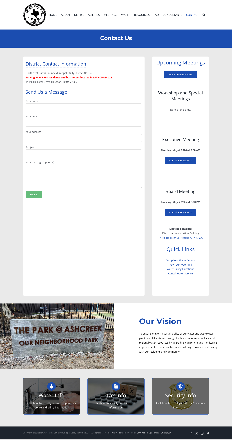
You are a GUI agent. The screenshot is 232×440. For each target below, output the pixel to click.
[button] (204, 14)
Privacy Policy (117, 432)
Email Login (166, 432)
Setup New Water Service (180, 260)
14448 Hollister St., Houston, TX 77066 (180, 237)
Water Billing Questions (180, 269)
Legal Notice (153, 432)
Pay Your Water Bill (181, 264)
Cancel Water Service (180, 273)
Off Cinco (141, 432)
